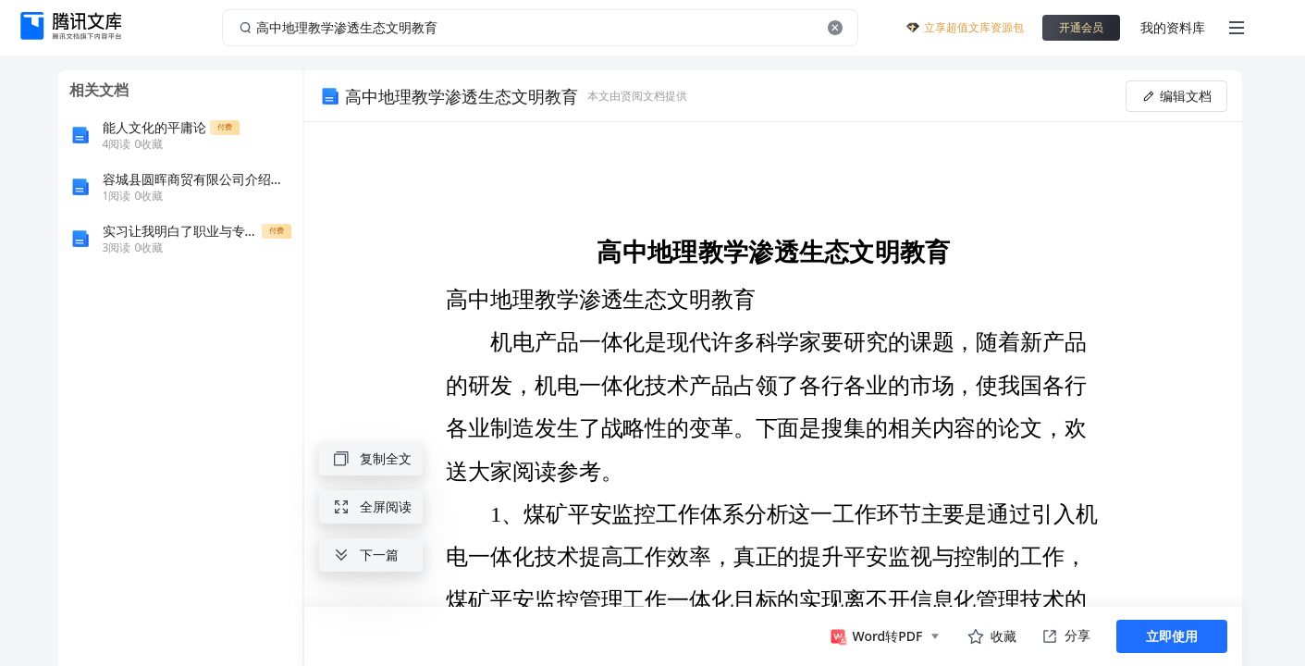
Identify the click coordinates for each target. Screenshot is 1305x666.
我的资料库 (1172, 27)
